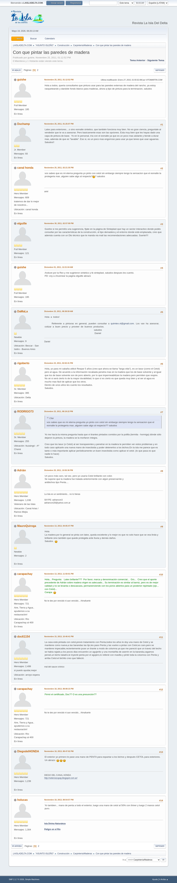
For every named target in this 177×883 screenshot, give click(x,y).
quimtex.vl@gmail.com (122, 323)
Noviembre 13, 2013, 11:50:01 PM (58, 574)
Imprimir (159, 70)
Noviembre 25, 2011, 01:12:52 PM (58, 80)
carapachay (24, 573)
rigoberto (23, 363)
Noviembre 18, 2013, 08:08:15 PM (58, 689)
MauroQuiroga (26, 525)
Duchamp (23, 123)
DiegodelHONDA (28, 751)
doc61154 (23, 636)
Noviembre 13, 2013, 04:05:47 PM (58, 526)
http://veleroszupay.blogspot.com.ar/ (60, 778)
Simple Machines (32, 879)
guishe (21, 79)
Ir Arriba (17, 846)
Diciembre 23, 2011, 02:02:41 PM (58, 363)
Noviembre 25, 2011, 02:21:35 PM (58, 168)
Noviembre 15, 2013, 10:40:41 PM (58, 636)
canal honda (25, 167)
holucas (22, 799)
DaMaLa (22, 311)
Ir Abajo (16, 70)
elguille (22, 223)
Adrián (21, 470)
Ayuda (154, 879)
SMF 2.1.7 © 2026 (16, 879)
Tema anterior (137, 60)
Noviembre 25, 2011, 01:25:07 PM (58, 124)
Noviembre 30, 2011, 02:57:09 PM (58, 223)
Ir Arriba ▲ (163, 879)
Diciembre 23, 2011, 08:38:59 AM (58, 311)
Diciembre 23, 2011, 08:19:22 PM (58, 411)
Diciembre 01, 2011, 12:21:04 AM (58, 267)
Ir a (124, 859)
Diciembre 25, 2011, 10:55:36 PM (58, 470)
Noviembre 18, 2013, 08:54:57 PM (58, 800)
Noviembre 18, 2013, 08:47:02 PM (58, 751)
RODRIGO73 (25, 411)
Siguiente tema (155, 60)
